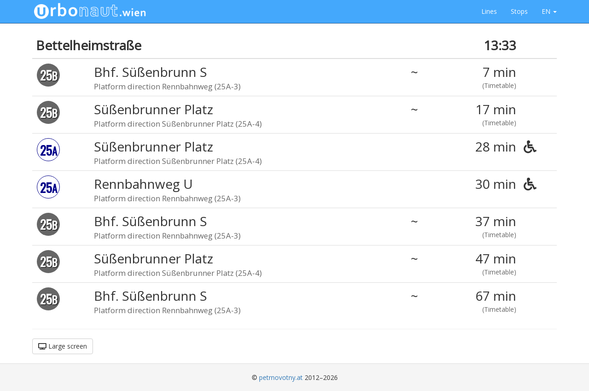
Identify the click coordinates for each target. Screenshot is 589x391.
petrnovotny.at (281, 377)
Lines (489, 11)
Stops (519, 11)
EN (549, 11)
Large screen (62, 346)
